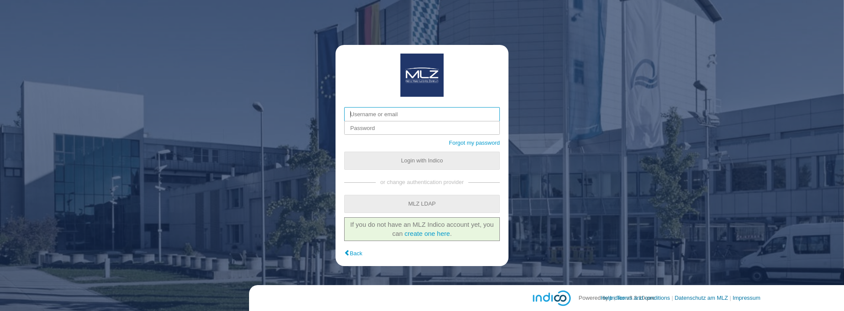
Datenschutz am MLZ (701, 298)
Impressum (746, 298)
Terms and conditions (643, 298)
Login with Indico (422, 160)
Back (356, 253)
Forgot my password (474, 143)
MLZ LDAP (422, 203)
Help (607, 298)
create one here (427, 233)
